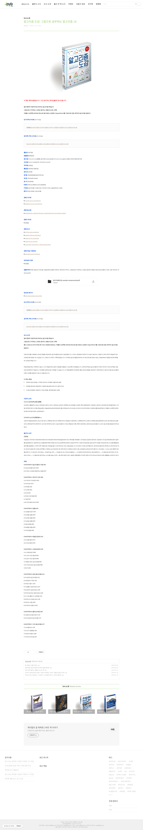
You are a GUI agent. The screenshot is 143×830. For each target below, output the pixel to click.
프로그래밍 (132, 791)
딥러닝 (112, 775)
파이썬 (112, 765)
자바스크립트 (122, 775)
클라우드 (113, 771)
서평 (131, 761)
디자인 (132, 771)
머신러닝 (122, 785)
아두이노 (133, 775)
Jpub (111, 778)
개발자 (129, 765)
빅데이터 (120, 765)
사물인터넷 (113, 791)
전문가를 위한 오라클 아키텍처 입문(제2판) (37, 667)
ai (126, 771)
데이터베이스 (114, 781)
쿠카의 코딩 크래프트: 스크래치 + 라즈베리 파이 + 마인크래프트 (43, 675)
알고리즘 (113, 785)
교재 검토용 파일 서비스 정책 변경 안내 (18, 766)
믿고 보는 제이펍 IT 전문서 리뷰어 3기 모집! (19, 761)
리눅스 (112, 768)
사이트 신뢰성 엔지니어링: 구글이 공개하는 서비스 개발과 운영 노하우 (45, 672)
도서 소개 (47, 4)
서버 (120, 771)
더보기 (110, 794)
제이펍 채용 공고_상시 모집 (14, 779)
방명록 (98, 4)
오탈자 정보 (80, 4)
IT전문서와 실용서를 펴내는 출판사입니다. (41, 730)
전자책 (90, 4)
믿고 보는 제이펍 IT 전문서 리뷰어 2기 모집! (19, 774)
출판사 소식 (36, 4)
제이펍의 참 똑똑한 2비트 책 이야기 (43, 728)
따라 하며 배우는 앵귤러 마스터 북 (34, 670)
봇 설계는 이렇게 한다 (31, 665)
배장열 (130, 785)
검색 (136, 4)
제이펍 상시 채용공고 (12, 770)
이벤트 (70, 4)
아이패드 (113, 788)
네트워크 (128, 768)
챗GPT (129, 788)
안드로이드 (122, 761)
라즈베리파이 (126, 781)
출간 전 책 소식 (59, 4)
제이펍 (123, 791)
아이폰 (120, 768)
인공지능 (113, 761)
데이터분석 (120, 778)
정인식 (121, 788)
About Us (25, 4)
